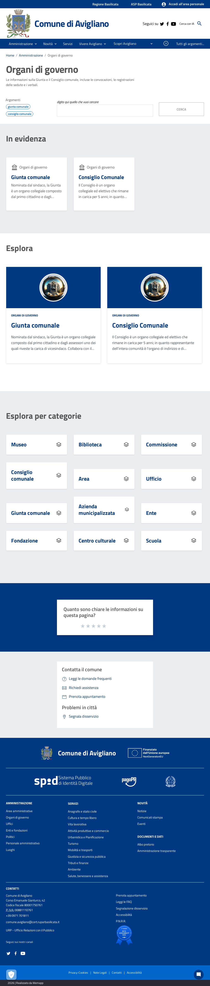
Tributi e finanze (78, 863)
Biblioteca (90, 444)
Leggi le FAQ (124, 901)
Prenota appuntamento (131, 895)
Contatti (12, 888)
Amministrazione (31, 55)
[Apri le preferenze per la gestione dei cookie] (11, 974)
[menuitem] (123, 43)
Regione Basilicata (105, 4)
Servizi (73, 803)
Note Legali (100, 972)
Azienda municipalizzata (97, 509)
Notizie (141, 811)
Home (10, 55)
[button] (182, 4)
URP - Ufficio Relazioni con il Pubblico (30, 930)
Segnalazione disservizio (132, 908)
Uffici (9, 823)
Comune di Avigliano (71, 23)
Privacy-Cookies (78, 972)
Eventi (141, 823)
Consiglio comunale (22, 475)
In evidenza (26, 139)
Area (84, 479)
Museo (19, 444)
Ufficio (154, 479)
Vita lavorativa (77, 824)
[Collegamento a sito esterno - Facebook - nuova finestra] (167, 23)
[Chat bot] (198, 974)
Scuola (153, 541)
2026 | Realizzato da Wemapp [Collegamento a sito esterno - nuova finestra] (25, 983)
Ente (151, 513)
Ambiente (74, 869)
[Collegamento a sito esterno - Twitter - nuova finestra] (161, 23)
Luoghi (10, 849)
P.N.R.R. (121, 921)
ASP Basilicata (141, 4)
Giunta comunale (30, 177)
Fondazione (24, 541)
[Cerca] (199, 23)
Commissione (161, 444)
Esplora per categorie (43, 416)
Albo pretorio (145, 844)
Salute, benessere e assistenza (88, 876)
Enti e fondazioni (16, 830)
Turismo (73, 843)
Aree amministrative (19, 811)
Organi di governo (60, 55)
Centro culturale (97, 541)
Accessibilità (124, 914)
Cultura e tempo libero (82, 817)
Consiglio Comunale (101, 177)
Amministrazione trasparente (156, 850)
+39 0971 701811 (17, 915)
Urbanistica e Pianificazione (86, 837)
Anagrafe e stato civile (82, 811)
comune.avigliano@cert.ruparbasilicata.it (32, 922)
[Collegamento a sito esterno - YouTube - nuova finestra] (173, 23)
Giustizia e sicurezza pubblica (87, 856)
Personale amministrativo (23, 843)
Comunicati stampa (150, 817)
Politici (10, 836)
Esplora (19, 248)
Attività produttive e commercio (88, 830)
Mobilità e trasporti (80, 850)
